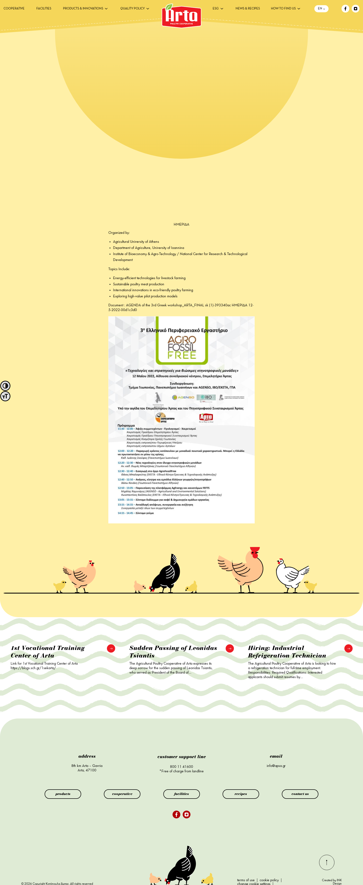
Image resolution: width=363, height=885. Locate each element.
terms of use (246, 880)
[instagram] (355, 11)
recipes (241, 794)
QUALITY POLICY (132, 8)
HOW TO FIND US (283, 8)
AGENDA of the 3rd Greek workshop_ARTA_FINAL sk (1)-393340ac (178, 305)
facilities (43, 8)
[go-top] (326, 869)
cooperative (14, 8)
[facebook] (345, 11)
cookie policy (269, 880)
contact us (300, 794)
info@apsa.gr (276, 766)
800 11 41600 (181, 767)
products (62, 794)
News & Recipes (248, 8)
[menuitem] (14, 8)
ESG (216, 8)
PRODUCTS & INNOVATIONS (83, 8)
